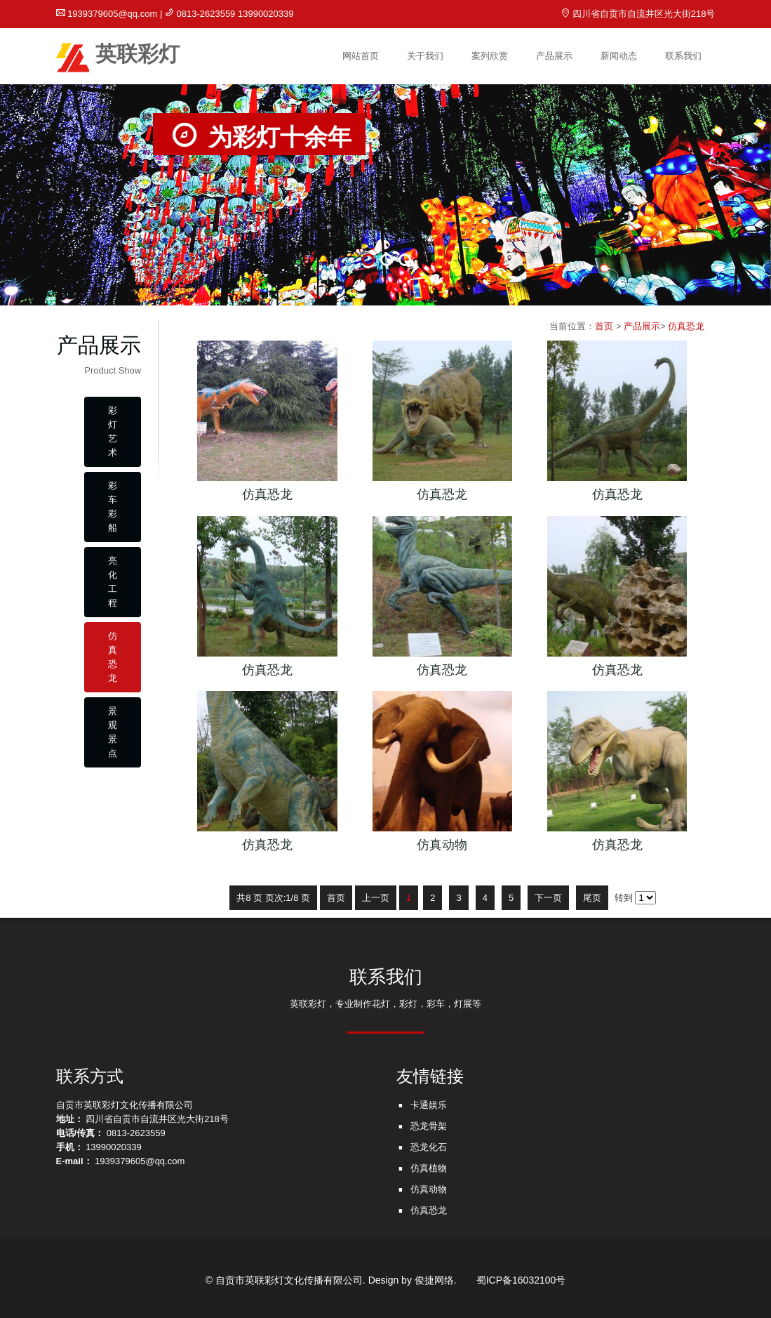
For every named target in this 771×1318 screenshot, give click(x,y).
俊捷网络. (436, 1280)
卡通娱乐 (428, 1105)
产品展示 (554, 56)
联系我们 (683, 56)
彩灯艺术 (112, 431)
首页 (604, 326)
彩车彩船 (112, 506)
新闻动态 (619, 56)
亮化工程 (112, 581)
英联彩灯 (118, 56)
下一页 (548, 897)
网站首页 (360, 56)
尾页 (592, 897)
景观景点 (112, 732)
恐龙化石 (428, 1147)
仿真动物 (428, 1189)
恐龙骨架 (428, 1126)
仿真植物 (428, 1168)
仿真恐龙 (112, 657)
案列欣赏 (489, 56)
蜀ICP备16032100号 (521, 1280)
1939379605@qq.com (112, 13)
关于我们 (425, 56)
